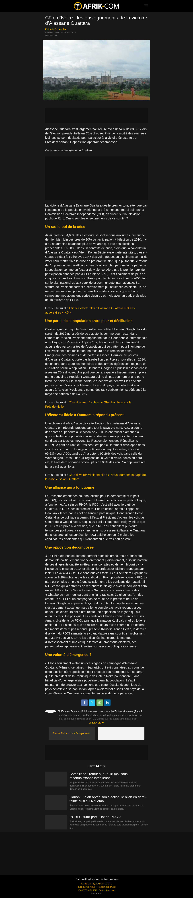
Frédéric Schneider (55, 29)
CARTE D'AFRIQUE (89, 884)
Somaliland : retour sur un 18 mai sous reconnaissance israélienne (99, 776)
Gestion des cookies (107, 890)
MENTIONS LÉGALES (106, 887)
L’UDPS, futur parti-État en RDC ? (95, 817)
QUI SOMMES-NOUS (86, 887)
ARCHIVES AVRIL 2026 (87, 890)
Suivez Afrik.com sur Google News (71, 733)
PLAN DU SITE (105, 884)
